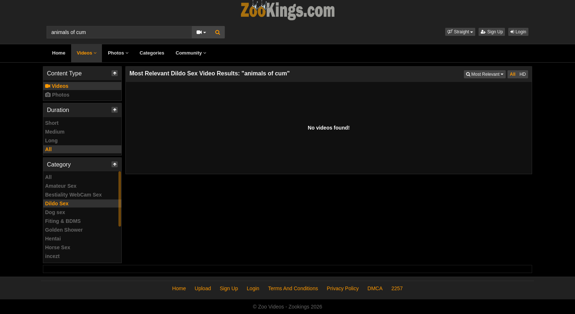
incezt (52, 256)
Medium (55, 132)
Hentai (53, 239)
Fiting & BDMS (63, 221)
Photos (118, 53)
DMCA (374, 288)
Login (518, 31)
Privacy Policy (343, 288)
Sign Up (492, 31)
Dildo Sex (57, 203)
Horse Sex (57, 247)
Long (51, 140)
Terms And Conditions (293, 288)
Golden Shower (64, 230)
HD (523, 74)
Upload (203, 288)
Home (58, 53)
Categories (152, 53)
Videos (86, 53)
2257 (397, 288)
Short (52, 123)
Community (191, 53)
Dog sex (55, 212)
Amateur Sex (61, 186)
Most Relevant (486, 74)
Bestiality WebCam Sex (73, 195)
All (48, 149)
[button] (460, 32)
